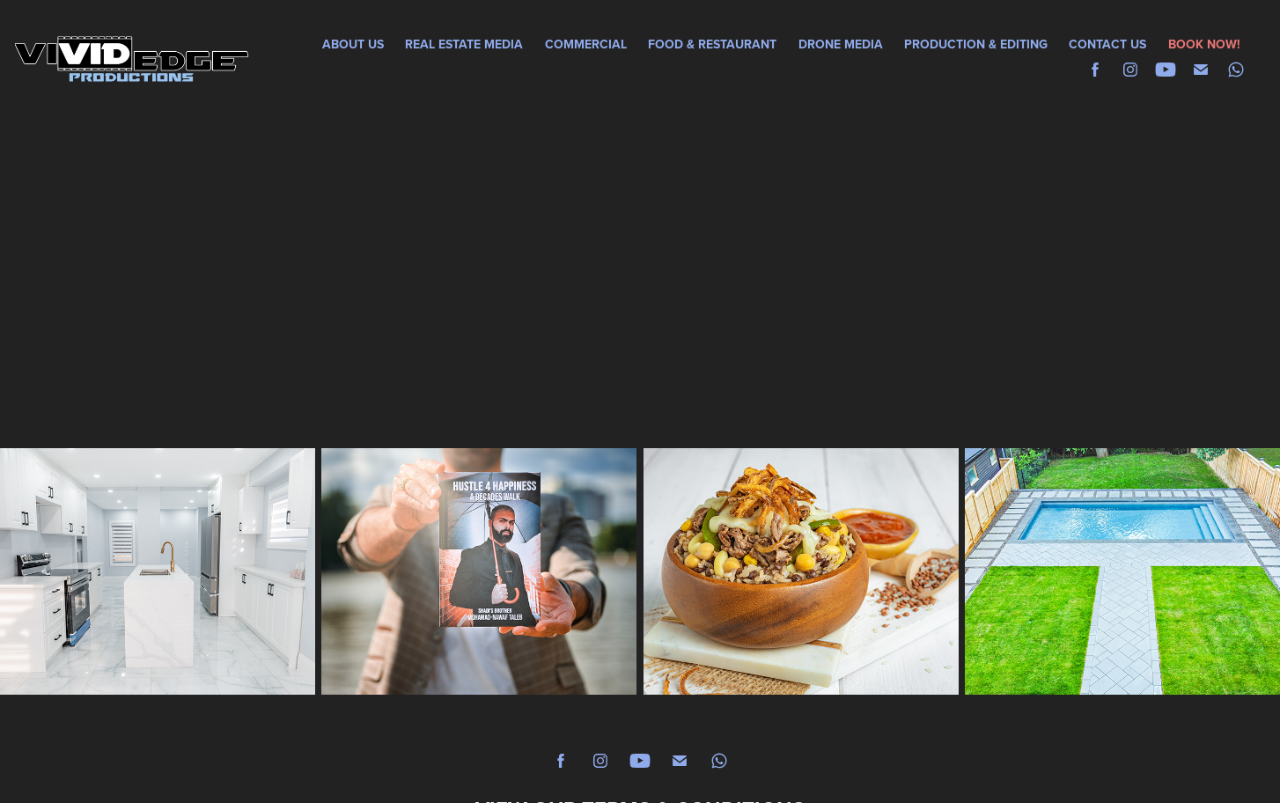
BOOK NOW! (1204, 44)
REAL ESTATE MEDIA (464, 44)
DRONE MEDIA (840, 44)
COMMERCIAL (586, 44)
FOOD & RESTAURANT (712, 44)
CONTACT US (1107, 44)
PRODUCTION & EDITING (976, 44)
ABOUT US (353, 44)
